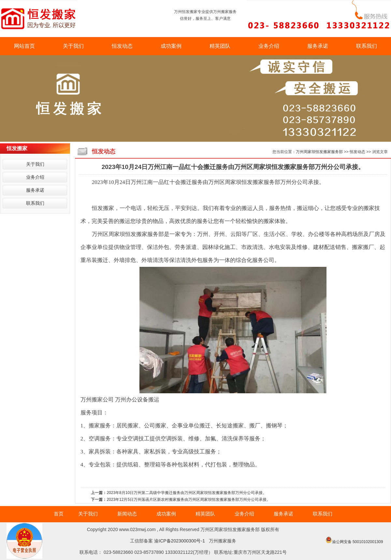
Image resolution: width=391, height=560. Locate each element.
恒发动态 (122, 46)
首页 (59, 513)
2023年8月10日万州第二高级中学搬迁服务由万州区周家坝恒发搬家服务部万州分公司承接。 (187, 492)
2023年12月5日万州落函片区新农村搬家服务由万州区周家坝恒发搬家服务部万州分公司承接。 (188, 499)
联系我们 (366, 46)
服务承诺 (317, 46)
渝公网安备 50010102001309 (357, 542)
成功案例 (171, 46)
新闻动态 (127, 513)
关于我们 (73, 46)
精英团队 (220, 46)
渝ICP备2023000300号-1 (179, 540)
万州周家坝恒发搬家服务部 (319, 152)
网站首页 (24, 46)
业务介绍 (268, 46)
